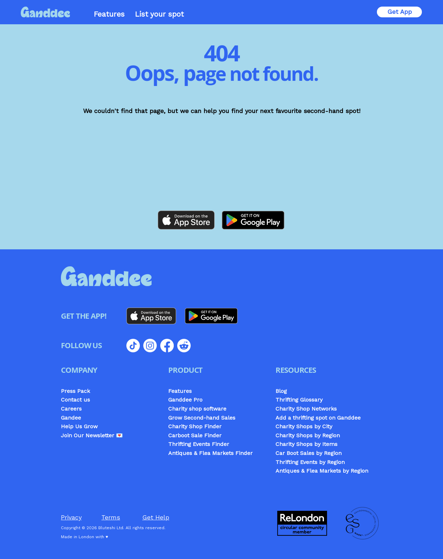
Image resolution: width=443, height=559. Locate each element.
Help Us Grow (79, 426)
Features (180, 391)
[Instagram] (150, 345)
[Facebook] (167, 345)
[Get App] (399, 12)
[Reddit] (184, 345)
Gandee (71, 417)
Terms (110, 517)
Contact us (75, 399)
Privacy (71, 517)
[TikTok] (133, 345)
